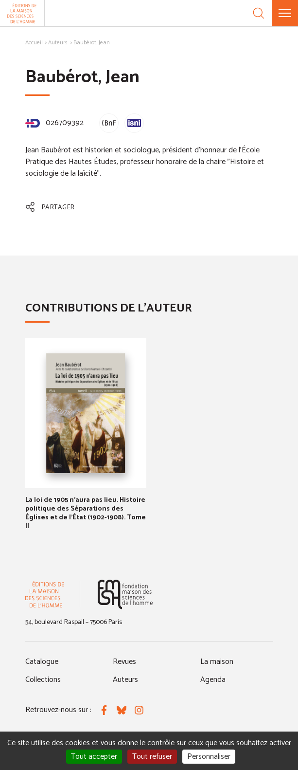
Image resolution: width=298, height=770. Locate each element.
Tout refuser (152, 756)
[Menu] (285, 13)
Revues (124, 661)
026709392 (54, 122)
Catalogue (41, 661)
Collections (43, 679)
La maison (216, 661)
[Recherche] (258, 13)
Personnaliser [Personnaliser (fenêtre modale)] (208, 756)
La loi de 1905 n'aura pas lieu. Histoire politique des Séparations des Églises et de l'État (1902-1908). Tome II (85, 513)
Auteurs (58, 42)
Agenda (213, 679)
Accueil (34, 42)
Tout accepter (94, 756)
